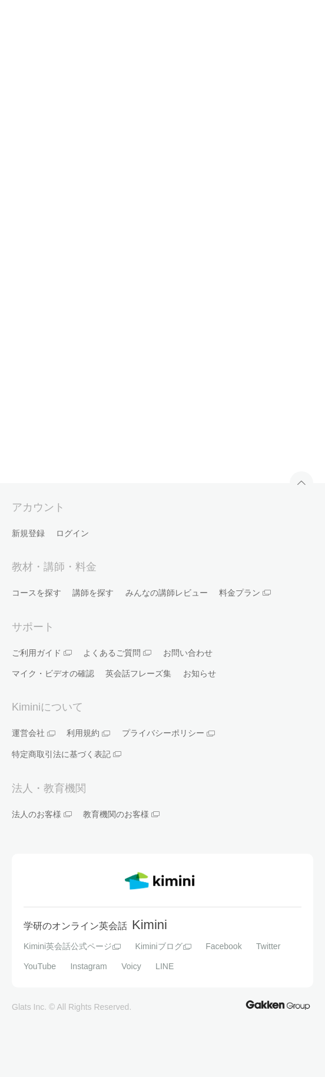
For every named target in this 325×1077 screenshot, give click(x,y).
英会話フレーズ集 (138, 673)
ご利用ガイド (42, 653)
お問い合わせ (188, 653)
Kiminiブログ (163, 946)
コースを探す (36, 592)
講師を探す (93, 592)
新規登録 (28, 533)
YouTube (40, 966)
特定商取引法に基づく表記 (66, 754)
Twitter (268, 946)
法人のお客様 (42, 814)
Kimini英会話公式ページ (72, 946)
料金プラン (245, 592)
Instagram (88, 966)
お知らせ (199, 673)
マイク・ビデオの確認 (53, 673)
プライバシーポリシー (168, 733)
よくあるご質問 (117, 653)
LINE (164, 966)
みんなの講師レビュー (166, 592)
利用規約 (88, 733)
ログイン (72, 533)
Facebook (223, 946)
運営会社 (33, 733)
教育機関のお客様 (121, 814)
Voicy (131, 966)
